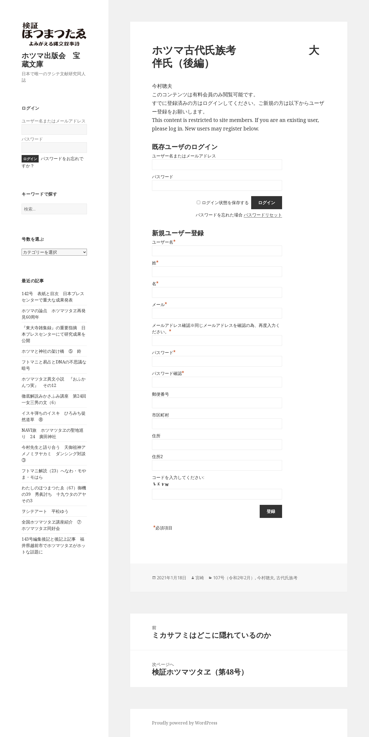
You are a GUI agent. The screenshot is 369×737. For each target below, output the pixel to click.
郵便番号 (160, 394)
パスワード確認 (168, 373)
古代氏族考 (287, 578)
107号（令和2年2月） (234, 578)
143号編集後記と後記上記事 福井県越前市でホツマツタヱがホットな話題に (54, 545)
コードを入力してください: (178, 477)
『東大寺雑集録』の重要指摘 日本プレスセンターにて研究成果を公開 (54, 334)
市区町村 (160, 415)
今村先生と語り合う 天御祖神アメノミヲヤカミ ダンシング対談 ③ (56, 453)
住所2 (157, 456)
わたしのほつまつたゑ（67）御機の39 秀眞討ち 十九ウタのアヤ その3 (56, 494)
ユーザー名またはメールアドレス (54, 121)
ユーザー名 (164, 242)
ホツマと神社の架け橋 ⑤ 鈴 (51, 351)
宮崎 (199, 578)
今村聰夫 (265, 578)
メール (159, 304)
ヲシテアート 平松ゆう (45, 511)
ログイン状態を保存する (225, 202)
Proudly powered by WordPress (184, 723)
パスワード (32, 139)
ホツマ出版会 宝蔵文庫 (51, 59)
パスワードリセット (263, 215)
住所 (156, 436)
